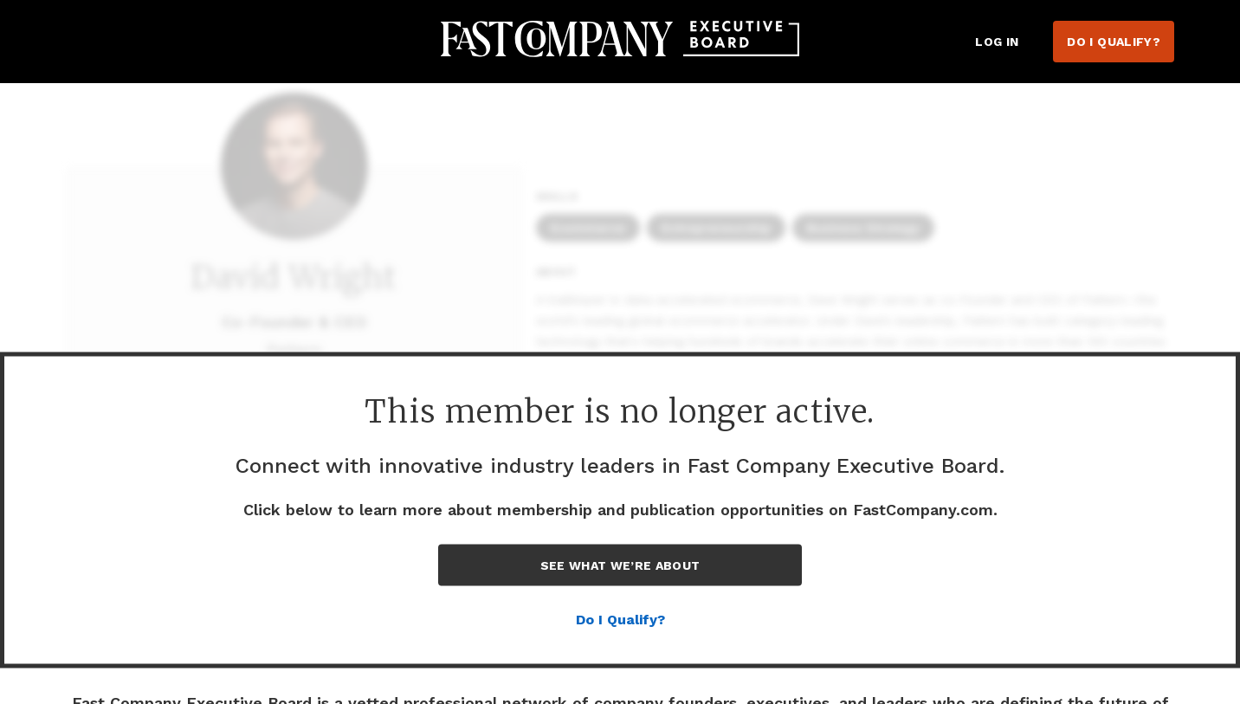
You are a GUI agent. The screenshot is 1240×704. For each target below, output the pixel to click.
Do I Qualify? (1113, 41)
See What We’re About (620, 565)
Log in (996, 41)
